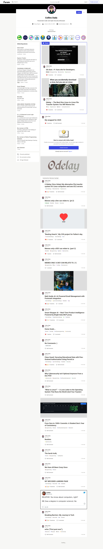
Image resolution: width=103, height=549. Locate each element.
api (69, 301)
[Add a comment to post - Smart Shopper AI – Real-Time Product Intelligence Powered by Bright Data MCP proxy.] (50, 320)
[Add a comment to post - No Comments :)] (49, 348)
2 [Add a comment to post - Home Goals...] (56, 334)
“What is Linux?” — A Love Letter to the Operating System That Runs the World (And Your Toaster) (64, 391)
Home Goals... (50, 329)
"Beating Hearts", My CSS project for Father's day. (64, 234)
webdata (68, 317)
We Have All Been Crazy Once (56, 467)
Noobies (48, 439)
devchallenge (48, 189)
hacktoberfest (56, 189)
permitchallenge (56, 362)
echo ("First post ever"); (54, 529)
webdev (52, 203)
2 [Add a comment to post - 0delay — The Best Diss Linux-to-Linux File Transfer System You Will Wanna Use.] (58, 110)
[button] (19, 37)
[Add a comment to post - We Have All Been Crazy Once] (49, 472)
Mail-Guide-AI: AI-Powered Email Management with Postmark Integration (64, 297)
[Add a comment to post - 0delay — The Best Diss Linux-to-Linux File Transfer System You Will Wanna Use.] (49, 110)
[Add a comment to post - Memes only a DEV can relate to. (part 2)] (48, 254)
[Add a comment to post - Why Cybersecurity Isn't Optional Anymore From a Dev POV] (49, 381)
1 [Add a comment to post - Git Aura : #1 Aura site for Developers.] (58, 75)
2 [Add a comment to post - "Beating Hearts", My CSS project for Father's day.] (58, 239)
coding (58, 265)
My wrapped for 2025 (53, 120)
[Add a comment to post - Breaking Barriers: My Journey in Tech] (50, 520)
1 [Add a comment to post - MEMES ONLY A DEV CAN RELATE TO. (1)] (48, 268)
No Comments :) (51, 343)
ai (63, 317)
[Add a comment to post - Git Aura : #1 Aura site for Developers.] (49, 75)
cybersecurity (48, 378)
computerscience (65, 107)
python (59, 251)
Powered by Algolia (54, 2)
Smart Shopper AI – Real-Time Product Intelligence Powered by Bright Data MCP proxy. (64, 314)
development (64, 265)
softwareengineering (59, 331)
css (63, 236)
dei (59, 483)
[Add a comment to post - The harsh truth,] (49, 458)
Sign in (70, 151)
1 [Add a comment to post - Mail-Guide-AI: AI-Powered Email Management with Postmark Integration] (59, 304)
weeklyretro (60, 456)
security (62, 203)
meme (46, 331)
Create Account (64, 147)
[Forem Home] (6, 2)
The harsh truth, (51, 453)
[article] (64, 63)
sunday (51, 331)
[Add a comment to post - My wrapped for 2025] (48, 123)
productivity (61, 72)
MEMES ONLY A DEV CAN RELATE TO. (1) (61, 263)
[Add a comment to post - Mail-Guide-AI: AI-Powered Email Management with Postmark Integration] (49, 303)
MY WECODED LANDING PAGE (56, 481)
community (68, 331)
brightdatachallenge (57, 317)
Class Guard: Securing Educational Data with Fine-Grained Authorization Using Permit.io (64, 358)
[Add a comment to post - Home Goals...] (48, 334)
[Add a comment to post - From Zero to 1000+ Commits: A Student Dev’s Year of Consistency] (49, 430)
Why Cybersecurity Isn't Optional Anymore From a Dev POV (64, 375)
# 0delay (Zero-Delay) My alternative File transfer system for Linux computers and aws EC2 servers (64, 185)
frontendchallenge (49, 236)
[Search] (12, 2)
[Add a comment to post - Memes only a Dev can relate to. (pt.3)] (49, 206)
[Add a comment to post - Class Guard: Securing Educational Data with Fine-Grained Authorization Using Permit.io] (49, 364)
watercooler (48, 345)
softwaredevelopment (65, 378)
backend (71, 428)
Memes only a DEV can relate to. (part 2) (60, 249)
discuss (47, 203)
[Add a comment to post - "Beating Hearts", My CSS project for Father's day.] (49, 239)
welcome (47, 531)
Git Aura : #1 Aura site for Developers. (60, 70)
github (58, 107)
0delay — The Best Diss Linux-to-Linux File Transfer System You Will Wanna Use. (62, 103)
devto (57, 531)
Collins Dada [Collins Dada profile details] (49, 66)
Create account (94, 2)
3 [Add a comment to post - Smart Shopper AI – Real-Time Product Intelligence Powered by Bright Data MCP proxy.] (60, 320)
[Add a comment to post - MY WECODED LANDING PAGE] (50, 486)
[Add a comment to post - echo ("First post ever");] (49, 534)
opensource (68, 72)
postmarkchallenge (57, 301)
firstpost (53, 531)
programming (53, 72)
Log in (85, 2)
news (47, 72)
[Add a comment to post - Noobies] (49, 444)
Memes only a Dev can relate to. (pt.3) (59, 201)
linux (47, 107)
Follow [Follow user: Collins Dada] (79, 12)
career (57, 203)
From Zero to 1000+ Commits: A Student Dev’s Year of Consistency (64, 424)
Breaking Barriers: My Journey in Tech (59, 515)
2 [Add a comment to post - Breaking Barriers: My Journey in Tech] (60, 520)
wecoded (55, 483)
